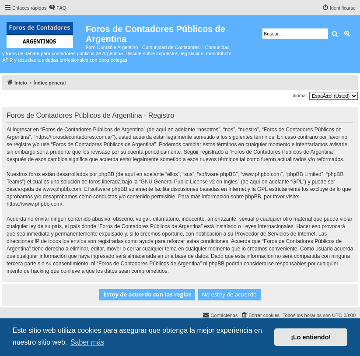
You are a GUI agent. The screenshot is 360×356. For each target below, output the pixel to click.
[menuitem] (57, 8)
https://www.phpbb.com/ (34, 204)
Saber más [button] (87, 342)
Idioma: (299, 95)
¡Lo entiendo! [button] (311, 337)
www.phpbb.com (62, 189)
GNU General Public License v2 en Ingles (189, 182)
